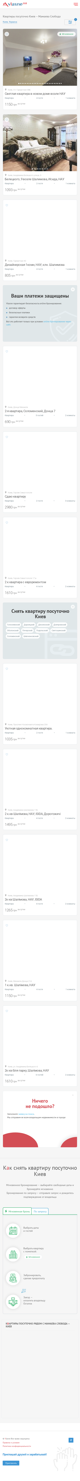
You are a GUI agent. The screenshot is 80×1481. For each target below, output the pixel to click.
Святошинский (58, 630)
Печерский (27, 630)
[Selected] (70, 22)
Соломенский (13, 636)
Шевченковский (31, 636)
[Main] (15, 4)
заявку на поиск (26, 1114)
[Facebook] (71, 1440)
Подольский (42, 630)
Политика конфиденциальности (17, 1446)
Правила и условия (11, 1442)
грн (15, 104)
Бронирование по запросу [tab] (39, 1211)
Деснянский (44, 625)
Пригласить (11, 1463)
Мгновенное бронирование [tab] (17, 1211)
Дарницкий (29, 625)
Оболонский (12, 630)
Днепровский (60, 625)
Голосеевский (13, 625)
